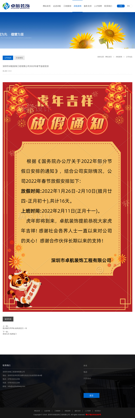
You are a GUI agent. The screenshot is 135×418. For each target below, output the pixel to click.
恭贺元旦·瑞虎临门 (10, 334)
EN (128, 6)
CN (121, 6)
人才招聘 (98, 6)
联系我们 (108, 6)
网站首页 (47, 6)
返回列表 (8, 319)
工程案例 (67, 6)
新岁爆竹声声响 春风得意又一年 (15, 328)
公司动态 (8, 58)
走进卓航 (57, 6)
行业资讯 (19, 58)
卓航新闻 (77, 6)
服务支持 (88, 6)
